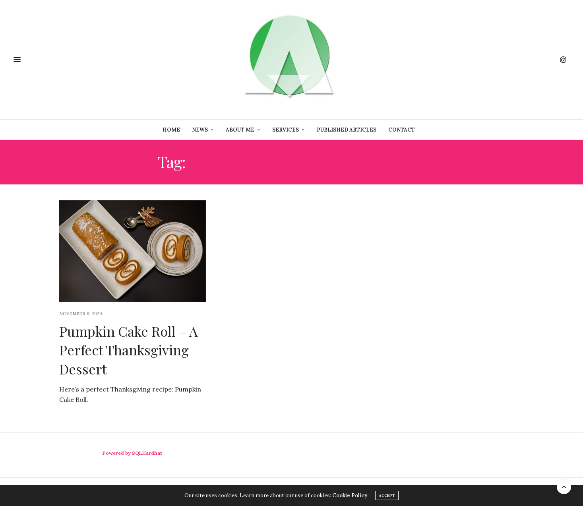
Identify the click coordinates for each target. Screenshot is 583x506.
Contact (401, 129)
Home (171, 129)
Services (285, 129)
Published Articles (346, 129)
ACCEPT (387, 495)
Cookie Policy (349, 495)
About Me (240, 129)
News (200, 129)
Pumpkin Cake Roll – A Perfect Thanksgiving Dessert (128, 350)
